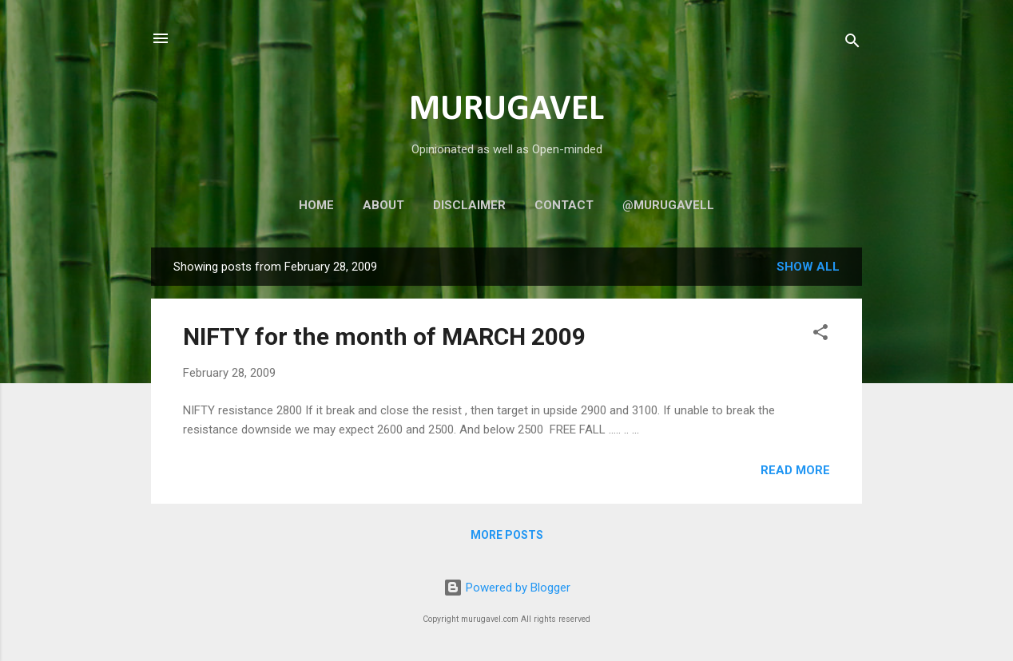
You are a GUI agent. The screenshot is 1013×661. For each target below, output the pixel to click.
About (383, 205)
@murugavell (668, 205)
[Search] (852, 43)
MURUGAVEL (506, 110)
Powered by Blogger (506, 587)
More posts (507, 534)
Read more (795, 470)
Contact (564, 205)
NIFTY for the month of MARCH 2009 (384, 336)
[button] (820, 335)
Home (316, 205)
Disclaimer (469, 205)
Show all (808, 266)
